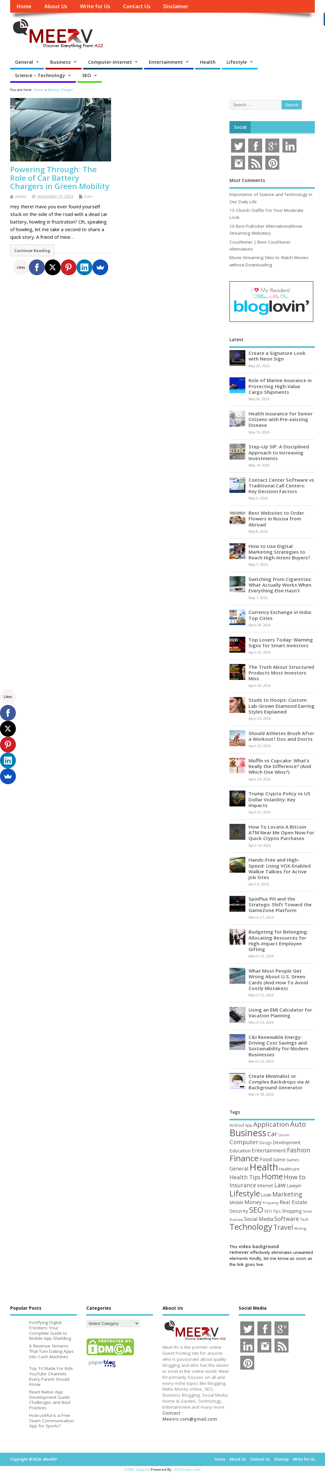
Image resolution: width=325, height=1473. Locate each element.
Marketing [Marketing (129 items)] (287, 1194)
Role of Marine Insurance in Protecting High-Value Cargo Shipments (280, 386)
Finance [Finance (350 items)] (244, 1158)
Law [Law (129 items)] (280, 1185)
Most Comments (247, 180)
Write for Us (95, 6)
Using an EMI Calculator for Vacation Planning (280, 1013)
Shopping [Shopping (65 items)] (292, 1211)
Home (24, 6)
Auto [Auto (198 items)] (298, 1124)
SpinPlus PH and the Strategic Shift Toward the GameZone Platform (280, 904)
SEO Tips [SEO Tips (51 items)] (272, 1211)
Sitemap (281, 1459)
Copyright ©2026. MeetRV (33, 1459)
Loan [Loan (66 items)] (266, 1194)
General (24, 62)
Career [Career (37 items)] (284, 1135)
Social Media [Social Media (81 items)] (258, 1219)
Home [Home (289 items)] (272, 1176)
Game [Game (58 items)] (279, 1160)
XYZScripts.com (187, 1469)
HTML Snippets (137, 1469)
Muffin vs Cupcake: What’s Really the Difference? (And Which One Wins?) (280, 766)
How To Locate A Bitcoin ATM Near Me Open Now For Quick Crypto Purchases (281, 832)
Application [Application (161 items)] (271, 1124)
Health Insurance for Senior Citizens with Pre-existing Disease (281, 419)
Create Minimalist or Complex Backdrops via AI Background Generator (279, 1082)
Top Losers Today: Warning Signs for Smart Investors (281, 642)
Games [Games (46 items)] (292, 1160)
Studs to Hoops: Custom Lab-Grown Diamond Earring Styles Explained (282, 705)
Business (60, 62)
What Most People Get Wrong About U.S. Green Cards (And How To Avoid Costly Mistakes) (278, 979)
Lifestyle (237, 62)
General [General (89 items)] (239, 1168)
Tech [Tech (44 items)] (304, 1219)
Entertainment (166, 62)
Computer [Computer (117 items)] (243, 1142)
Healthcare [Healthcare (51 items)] (289, 1169)
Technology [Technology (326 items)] (250, 1226)
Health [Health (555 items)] (263, 1167)
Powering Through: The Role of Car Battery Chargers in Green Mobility (59, 177)
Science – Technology (40, 75)
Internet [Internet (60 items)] (265, 1186)
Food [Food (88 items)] (266, 1159)
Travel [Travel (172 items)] (283, 1227)
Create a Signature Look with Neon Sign (277, 356)
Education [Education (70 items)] (240, 1150)
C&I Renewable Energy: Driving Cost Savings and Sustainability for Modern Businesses (278, 1046)
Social (240, 127)
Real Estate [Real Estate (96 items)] (293, 1202)
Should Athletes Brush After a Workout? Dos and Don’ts (281, 736)
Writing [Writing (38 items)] (300, 1228)
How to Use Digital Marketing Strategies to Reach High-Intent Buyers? (279, 552)
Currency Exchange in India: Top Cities (280, 615)
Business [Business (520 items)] (247, 1132)
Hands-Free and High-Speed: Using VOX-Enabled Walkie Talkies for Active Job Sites (280, 868)
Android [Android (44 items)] (236, 1125)
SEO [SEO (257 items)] (256, 1209)
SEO (86, 75)
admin (20, 196)
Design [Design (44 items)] (265, 1142)
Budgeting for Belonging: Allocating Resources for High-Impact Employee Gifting (278, 940)
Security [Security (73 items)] (238, 1211)
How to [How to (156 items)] (295, 1176)
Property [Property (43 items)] (271, 1202)
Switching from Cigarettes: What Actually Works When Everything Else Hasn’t (280, 585)
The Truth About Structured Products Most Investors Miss (281, 672)
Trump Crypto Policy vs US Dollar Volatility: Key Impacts (279, 799)
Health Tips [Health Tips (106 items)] (245, 1177)
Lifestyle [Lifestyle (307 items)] (244, 1193)
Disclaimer (176, 6)
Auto (88, 196)
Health (208, 62)
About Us (55, 6)
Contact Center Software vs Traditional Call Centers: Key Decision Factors (281, 485)
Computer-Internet (110, 62)
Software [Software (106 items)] (286, 1218)
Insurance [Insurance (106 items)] (242, 1185)
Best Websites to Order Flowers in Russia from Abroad (276, 518)
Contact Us (136, 6)
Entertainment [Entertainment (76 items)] (269, 1150)
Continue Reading (32, 250)
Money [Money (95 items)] (253, 1202)
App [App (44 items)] (248, 1125)
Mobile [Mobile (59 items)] (236, 1202)
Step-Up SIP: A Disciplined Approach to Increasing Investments (279, 452)
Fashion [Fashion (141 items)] (298, 1150)
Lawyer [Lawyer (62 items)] (294, 1186)
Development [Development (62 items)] (287, 1142)
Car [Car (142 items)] (272, 1134)
